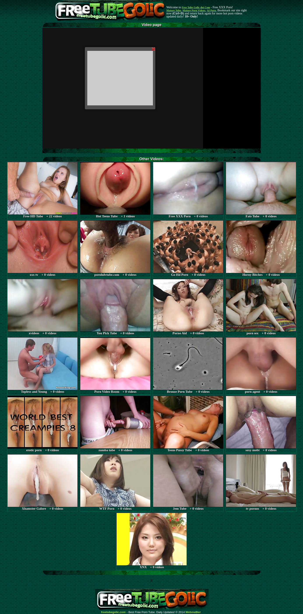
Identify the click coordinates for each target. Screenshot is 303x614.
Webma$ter (193, 612)
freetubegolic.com (113, 612)
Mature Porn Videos (193, 10)
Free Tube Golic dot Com (196, 7)
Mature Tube (173, 10)
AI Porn (211, 10)
